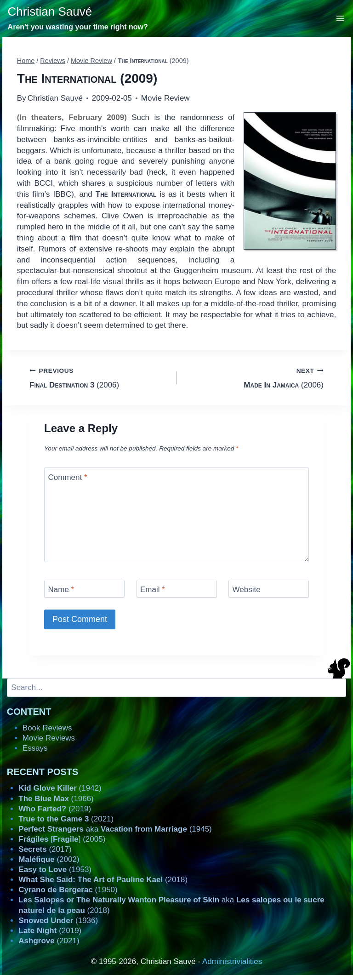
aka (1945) (114, 829)
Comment (67, 477)
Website (247, 589)
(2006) (99, 377)
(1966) (55, 798)
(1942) (59, 788)
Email (152, 589)
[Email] (177, 589)
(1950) (67, 889)
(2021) (66, 819)
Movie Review (165, 98)
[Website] (268, 589)
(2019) (54, 808)
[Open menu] (340, 18)
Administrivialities (232, 961)
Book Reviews (47, 728)
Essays (35, 748)
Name (61, 589)
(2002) (48, 859)
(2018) (103, 879)
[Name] (84, 589)
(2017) (44, 849)
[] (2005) (61, 839)
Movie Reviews (49, 738)
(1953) (54, 869)
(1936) (58, 920)
